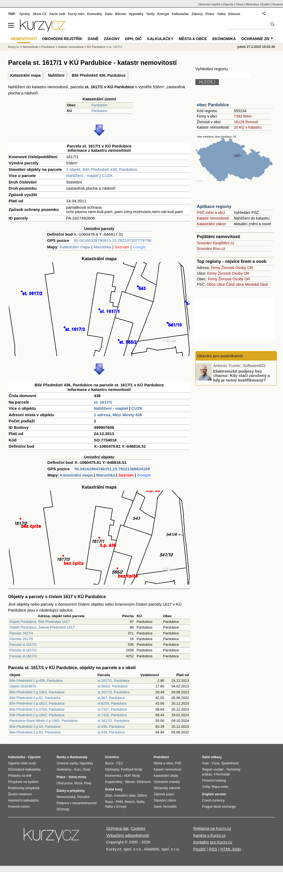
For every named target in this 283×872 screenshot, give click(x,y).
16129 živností (246, 122)
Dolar (87, 769)
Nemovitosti (30, 46)
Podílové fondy (131, 769)
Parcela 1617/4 (21, 633)
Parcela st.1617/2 (23, 650)
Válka (221, 14)
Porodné (83, 797)
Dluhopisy (112, 769)
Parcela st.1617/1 (23, 644)
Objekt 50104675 (22, 686)
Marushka (102, 247)
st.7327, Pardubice (112, 709)
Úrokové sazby (67, 763)
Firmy (215, 268)
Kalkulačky (160, 39)
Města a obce (193, 39)
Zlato (109, 14)
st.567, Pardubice (111, 698)
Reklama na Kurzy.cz (212, 828)
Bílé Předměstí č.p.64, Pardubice (35, 727)
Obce (211, 284)
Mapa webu (220, 787)
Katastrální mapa (25, 75)
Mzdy (136, 776)
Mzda (78, 783)
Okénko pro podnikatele (220, 356)
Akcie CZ (39, 14)
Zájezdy (228, 4)
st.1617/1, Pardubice (114, 681)
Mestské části (256, 284)
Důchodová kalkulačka (24, 769)
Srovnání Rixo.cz (211, 248)
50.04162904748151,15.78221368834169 (112, 469)
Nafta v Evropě (115, 807)
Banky (61, 757)
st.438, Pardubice (111, 727)
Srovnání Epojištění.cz (215, 243)
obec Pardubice (213, 105)
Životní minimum (20, 794)
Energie (163, 14)
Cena (215, 763)
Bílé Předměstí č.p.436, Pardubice (36, 681)
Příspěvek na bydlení (23, 782)
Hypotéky (136, 14)
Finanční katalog (214, 780)
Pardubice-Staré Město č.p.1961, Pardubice (43, 721)
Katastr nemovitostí (213, 218)
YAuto (240, 4)
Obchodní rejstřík (209, 4)
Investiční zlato (124, 795)
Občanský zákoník (167, 788)
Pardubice (99, 105)
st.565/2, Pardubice (113, 686)
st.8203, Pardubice (112, 703)
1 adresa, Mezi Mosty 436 (118, 414)
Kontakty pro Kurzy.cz (212, 842)
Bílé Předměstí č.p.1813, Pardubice (37, 703)
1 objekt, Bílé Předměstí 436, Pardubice (101, 169)
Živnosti (227, 268)
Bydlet (265, 4)
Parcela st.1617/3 (23, 656)
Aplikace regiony (214, 206)
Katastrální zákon (211, 224)
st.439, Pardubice (111, 732)
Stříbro (142, 795)
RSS (213, 849)
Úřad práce (65, 783)
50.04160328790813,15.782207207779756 (112, 240)
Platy (87, 783)
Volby (206, 787)
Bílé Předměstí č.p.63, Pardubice (35, 732)
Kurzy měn (76, 14)
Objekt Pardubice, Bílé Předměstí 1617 (39, 622)
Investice (112, 757)
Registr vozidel (212, 769)
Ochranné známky (260, 39)
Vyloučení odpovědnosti (127, 835)
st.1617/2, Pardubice (114, 721)
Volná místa (77, 777)
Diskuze (234, 14)
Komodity (94, 14)
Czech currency (213, 800)
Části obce (235, 284)
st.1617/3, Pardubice (114, 692)
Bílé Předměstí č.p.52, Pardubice (35, 698)
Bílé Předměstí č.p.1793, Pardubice (37, 709)
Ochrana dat (117, 828)
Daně (93, 39)
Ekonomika (224, 39)
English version (214, 794)
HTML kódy (230, 849)
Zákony (197, 14)
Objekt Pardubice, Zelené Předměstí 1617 (42, 627)
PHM (119, 802)
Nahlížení (56, 75)
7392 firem (242, 116)
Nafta (140, 802)
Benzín (130, 802)
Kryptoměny (113, 782)
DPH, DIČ (133, 39)
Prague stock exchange (219, 807)
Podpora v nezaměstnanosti (77, 803)
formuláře (170, 807)
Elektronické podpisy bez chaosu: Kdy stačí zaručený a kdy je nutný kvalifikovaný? (241, 375)
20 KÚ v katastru (248, 127)
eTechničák (222, 774)
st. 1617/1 (103, 402)
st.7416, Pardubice (112, 715)
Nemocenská (66, 797)
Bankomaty (78, 757)
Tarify (150, 14)
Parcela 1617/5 (21, 639)
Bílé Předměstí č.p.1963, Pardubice (37, 692)
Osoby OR (244, 268)
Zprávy (24, 14)
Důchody (63, 809)
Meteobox (252, 4)
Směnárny (64, 769)
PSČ (178, 763)
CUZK (107, 175)
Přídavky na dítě (20, 776)
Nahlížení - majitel (82, 175)
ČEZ (119, 763)
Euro (77, 769)
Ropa (109, 802)
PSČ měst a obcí (211, 212)
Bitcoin (120, 14)
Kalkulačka (180, 14)
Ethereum (144, 782)
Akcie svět (57, 14)
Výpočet (34, 757)
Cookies (138, 828)
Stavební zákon (165, 800)
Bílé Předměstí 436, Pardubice (99, 75)
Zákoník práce (164, 794)
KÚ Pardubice (96, 46)
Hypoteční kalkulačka (23, 800)
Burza (109, 763)
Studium (277, 4)
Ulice (221, 284)
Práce (210, 14)
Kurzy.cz (13, 46)
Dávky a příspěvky (71, 791)
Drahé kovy (114, 789)
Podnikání (161, 757)
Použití (199, 849)
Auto (205, 763)
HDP (127, 776)
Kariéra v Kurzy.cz (209, 835)
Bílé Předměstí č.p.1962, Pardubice (37, 715)
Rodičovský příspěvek (24, 788)
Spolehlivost (230, 763)
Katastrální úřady (166, 776)
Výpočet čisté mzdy (22, 763)
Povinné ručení (19, 807)
